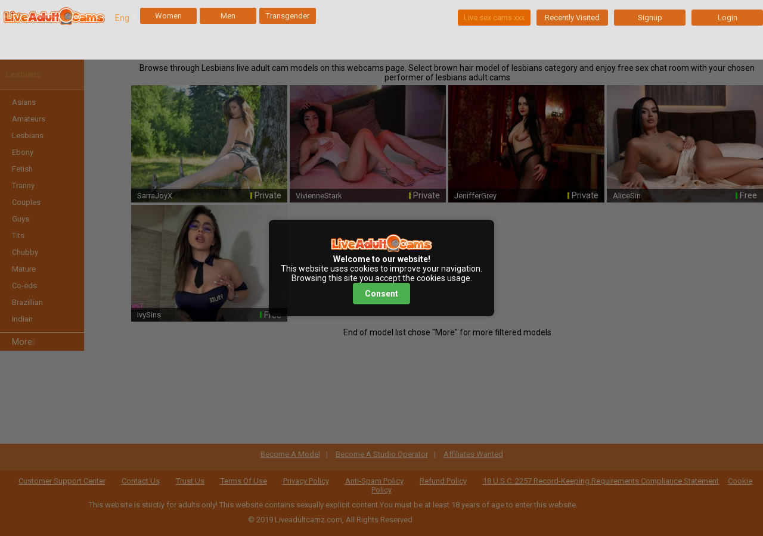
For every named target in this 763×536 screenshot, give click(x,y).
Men (228, 15)
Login (727, 17)
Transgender (287, 15)
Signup (650, 17)
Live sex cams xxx (494, 17)
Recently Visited (572, 17)
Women (168, 15)
